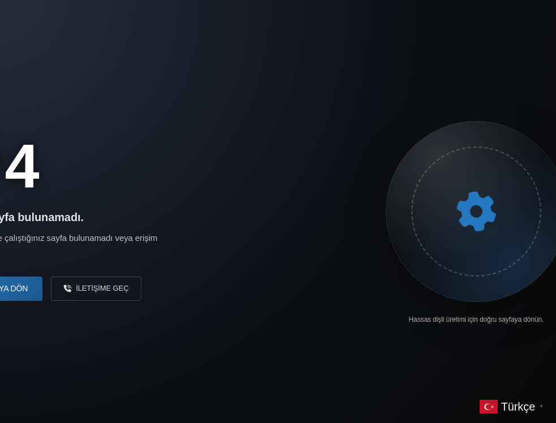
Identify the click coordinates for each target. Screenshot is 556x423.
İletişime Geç (96, 288)
